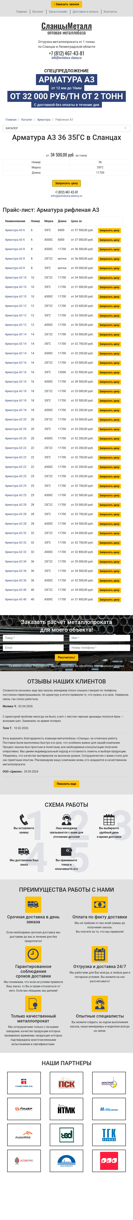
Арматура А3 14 (15, 334)
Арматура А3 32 (15, 533)
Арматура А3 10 (15, 277)
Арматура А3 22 (15, 448)
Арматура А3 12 (15, 306)
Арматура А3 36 (15, 561)
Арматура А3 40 (15, 590)
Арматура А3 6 (15, 230)
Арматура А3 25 (15, 476)
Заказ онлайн (58, 11)
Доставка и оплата (85, 11)
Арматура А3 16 (15, 362)
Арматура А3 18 (15, 391)
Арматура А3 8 (15, 249)
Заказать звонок (66, 4)
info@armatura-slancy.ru (67, 57)
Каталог (37, 11)
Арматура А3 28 (15, 504)
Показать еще (66, 784)
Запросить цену (66, 183)
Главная (21, 11)
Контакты (110, 11)
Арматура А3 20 (15, 419)
